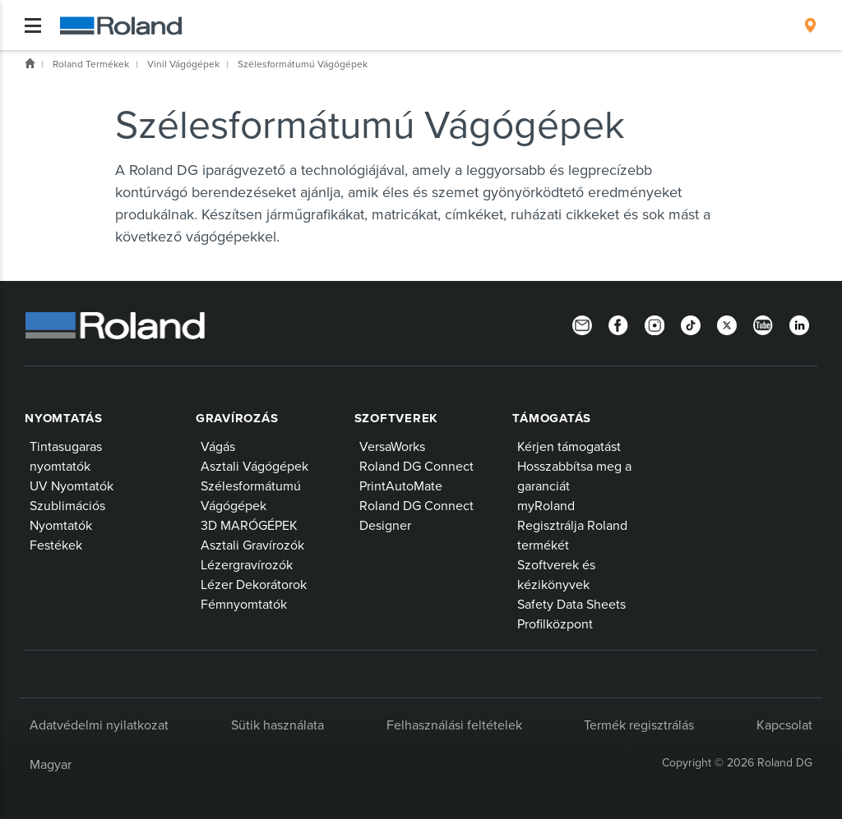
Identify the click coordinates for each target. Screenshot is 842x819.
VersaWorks (392, 446)
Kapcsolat (784, 724)
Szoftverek (396, 418)
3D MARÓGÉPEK (249, 525)
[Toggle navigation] (33, 25)
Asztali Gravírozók (252, 545)
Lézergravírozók (247, 564)
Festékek (56, 545)
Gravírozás (237, 418)
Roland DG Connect (416, 466)
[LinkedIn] (799, 323)
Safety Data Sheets (571, 604)
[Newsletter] (582, 323)
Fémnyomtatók (244, 604)
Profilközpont (555, 623)
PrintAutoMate (400, 485)
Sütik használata (277, 724)
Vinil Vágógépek (183, 64)
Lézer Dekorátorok (254, 584)
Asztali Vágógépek (254, 466)
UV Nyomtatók (71, 485)
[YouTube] (763, 323)
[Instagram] (654, 323)
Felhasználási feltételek (454, 724)
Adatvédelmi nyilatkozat (99, 724)
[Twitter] (727, 323)
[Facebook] (618, 323)
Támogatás (551, 418)
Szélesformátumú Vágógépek (303, 64)
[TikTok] (691, 323)
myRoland (546, 505)
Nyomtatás (64, 418)
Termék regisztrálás (639, 724)
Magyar (51, 764)
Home (30, 63)
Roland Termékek (91, 64)
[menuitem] (810, 25)
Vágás (218, 446)
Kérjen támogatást (569, 446)
